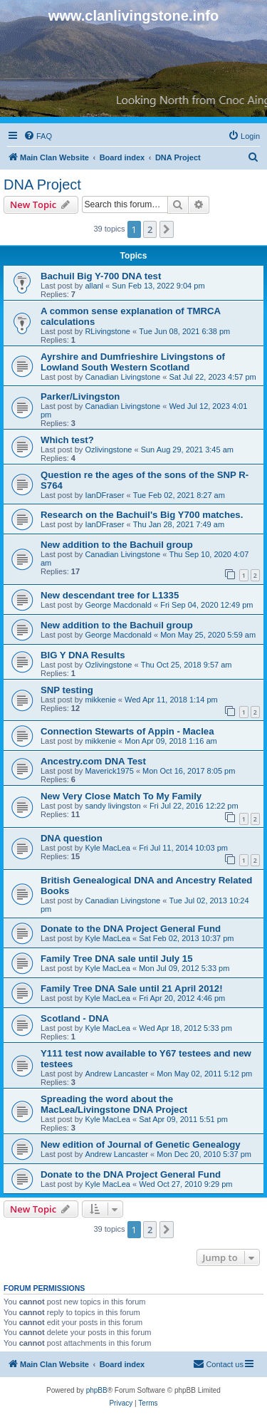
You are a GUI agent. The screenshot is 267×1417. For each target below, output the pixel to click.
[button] (166, 229)
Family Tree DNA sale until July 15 (117, 958)
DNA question (72, 838)
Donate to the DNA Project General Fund (131, 928)
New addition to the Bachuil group (117, 544)
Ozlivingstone (108, 449)
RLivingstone (107, 331)
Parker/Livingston (80, 396)
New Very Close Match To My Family (121, 796)
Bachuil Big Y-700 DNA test (101, 276)
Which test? (67, 440)
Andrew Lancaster (116, 1073)
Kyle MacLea (107, 848)
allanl (94, 285)
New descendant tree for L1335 (110, 595)
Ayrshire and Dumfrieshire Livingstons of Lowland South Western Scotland (133, 362)
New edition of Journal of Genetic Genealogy (141, 1144)
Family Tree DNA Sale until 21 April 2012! (132, 988)
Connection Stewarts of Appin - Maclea (127, 731)
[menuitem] (37, 136)
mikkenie (100, 699)
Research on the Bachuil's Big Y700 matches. (142, 514)
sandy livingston (112, 805)
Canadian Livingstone (122, 377)
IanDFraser (104, 495)
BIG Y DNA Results (83, 655)
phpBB (97, 1390)
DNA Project (42, 184)
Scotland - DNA (75, 1018)
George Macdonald (118, 605)
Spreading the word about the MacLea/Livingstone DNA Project (114, 1104)
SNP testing (67, 690)
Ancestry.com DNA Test (93, 761)
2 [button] (149, 229)
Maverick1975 (109, 771)
